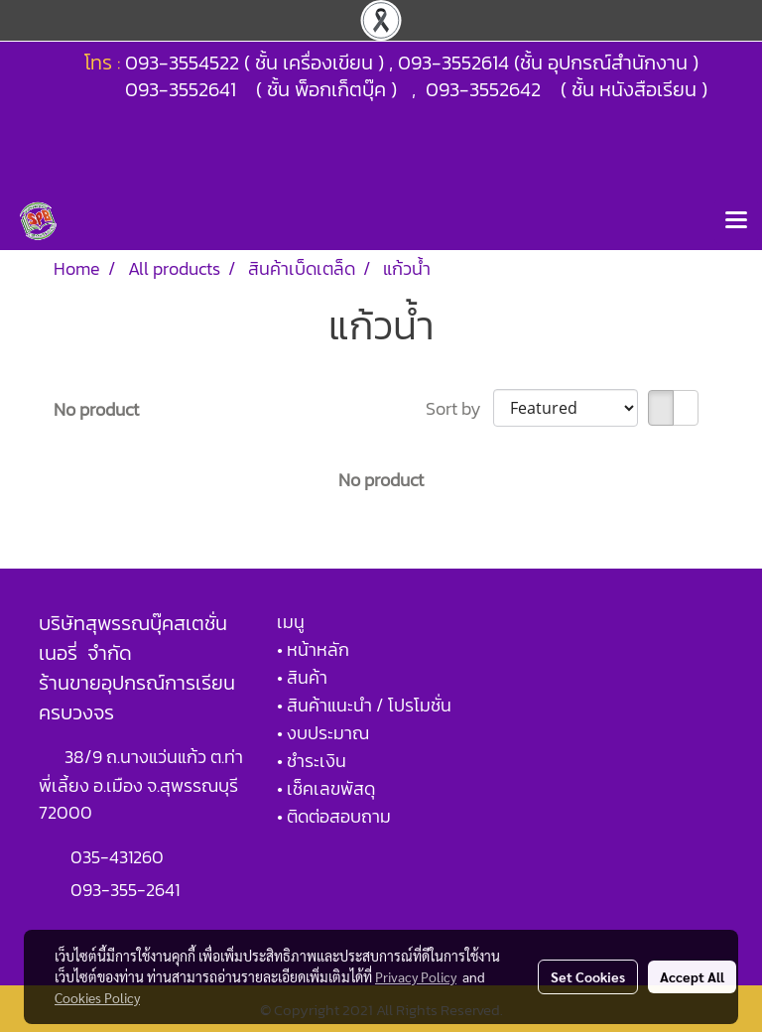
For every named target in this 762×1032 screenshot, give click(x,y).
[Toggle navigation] (736, 221)
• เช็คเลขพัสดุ (326, 788)
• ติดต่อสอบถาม (334, 816)
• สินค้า (302, 677)
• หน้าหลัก (313, 649)
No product (96, 409)
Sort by (459, 408)
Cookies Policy (97, 997)
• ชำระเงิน (311, 760)
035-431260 (119, 856)
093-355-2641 (125, 889)
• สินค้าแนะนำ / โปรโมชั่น (364, 705)
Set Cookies (588, 976)
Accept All (692, 976)
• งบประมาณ (323, 732)
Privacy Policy (415, 976)
